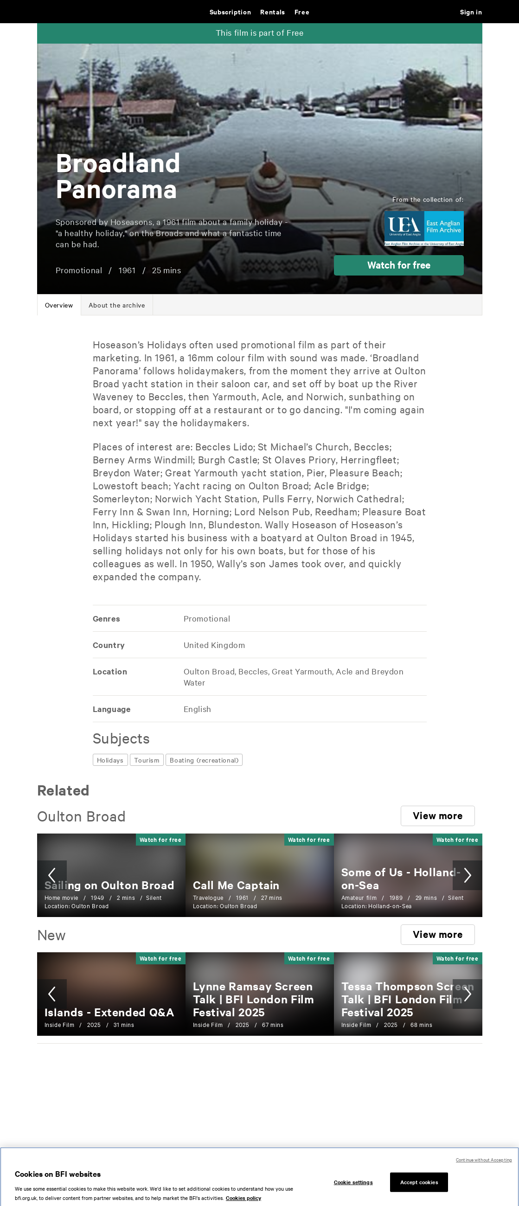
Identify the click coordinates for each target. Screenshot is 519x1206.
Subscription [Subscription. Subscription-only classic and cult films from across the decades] (230, 11)
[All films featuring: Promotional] (206, 618)
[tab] (59, 305)
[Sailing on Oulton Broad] (110, 884)
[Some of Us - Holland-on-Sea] (401, 878)
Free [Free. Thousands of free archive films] (302, 11)
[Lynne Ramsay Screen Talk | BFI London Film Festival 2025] (253, 998)
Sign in (471, 11)
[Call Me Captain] (236, 884)
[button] (399, 265)
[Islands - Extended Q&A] (110, 1011)
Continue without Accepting (484, 1169)
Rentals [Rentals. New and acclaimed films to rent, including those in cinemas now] (272, 11)
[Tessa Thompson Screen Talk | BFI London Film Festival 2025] (407, 998)
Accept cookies (419, 1191)
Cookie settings (353, 1191)
